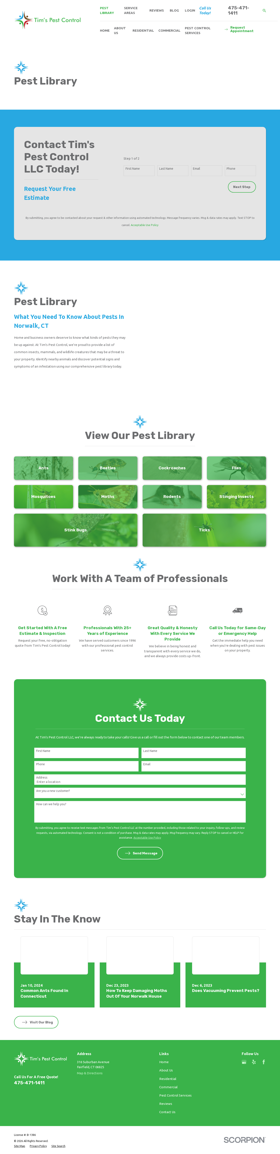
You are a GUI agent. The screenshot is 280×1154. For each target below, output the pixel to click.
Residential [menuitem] (143, 30)
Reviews (156, 10)
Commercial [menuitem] (169, 30)
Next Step (241, 187)
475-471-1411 (238, 10)
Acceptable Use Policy (144, 224)
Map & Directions (90, 1048)
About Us (166, 1046)
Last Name (166, 168)
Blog (174, 10)
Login (190, 10)
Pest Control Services (175, 1071)
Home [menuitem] (105, 30)
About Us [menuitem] (120, 30)
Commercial (168, 1062)
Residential (167, 1054)
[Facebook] (263, 1037)
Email (196, 168)
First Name (133, 168)
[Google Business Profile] (244, 1037)
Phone (231, 168)
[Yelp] (254, 1037)
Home (164, 1037)
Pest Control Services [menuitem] (198, 30)
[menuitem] (19, 1121)
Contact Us (167, 1087)
